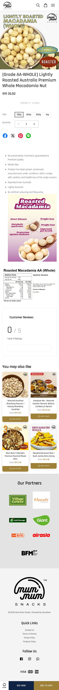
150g (19, 114)
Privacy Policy (29, 637)
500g (38, 114)
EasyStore (46, 612)
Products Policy (29, 641)
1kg (47, 114)
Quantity (6, 122)
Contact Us (29, 630)
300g (28, 114)
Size (4, 114)
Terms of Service (30, 634)
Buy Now (21, 685)
